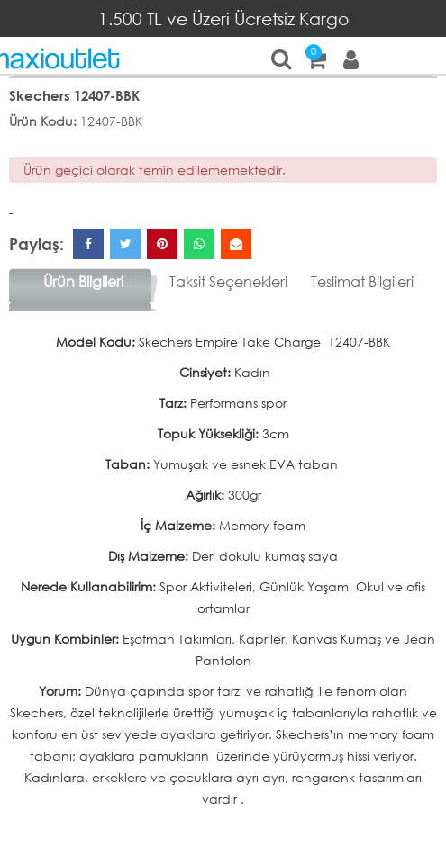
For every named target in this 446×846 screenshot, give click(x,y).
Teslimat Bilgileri (362, 281)
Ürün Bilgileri (83, 281)
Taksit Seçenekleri (228, 281)
